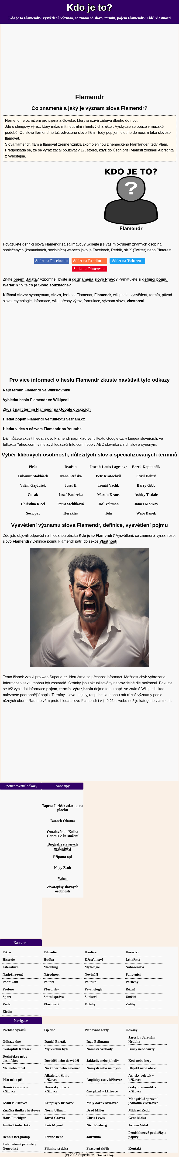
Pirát (33, 467)
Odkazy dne (12, 1041)
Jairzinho (93, 1137)
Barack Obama (62, 821)
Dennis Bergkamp (16, 1137)
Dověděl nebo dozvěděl (62, 1060)
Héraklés (70, 513)
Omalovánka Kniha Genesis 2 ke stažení (63, 834)
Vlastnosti (108, 541)
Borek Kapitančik (146, 467)
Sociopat (33, 513)
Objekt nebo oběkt (142, 1068)
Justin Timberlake (16, 1125)
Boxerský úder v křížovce (57, 1089)
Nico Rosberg (96, 1125)
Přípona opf (62, 857)
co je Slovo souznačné (49, 285)
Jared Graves (55, 1118)
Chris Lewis (95, 1118)
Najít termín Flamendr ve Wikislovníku (36, 390)
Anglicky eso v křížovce (104, 1080)
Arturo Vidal (138, 1125)
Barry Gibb (146, 485)
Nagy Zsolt (62, 868)
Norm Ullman (55, 1110)
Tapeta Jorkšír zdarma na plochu (62, 808)
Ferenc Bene (54, 1137)
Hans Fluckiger (14, 1118)
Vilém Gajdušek (33, 485)
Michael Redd (139, 1110)
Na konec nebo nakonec (62, 1068)
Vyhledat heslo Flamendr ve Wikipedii (36, 400)
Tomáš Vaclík (108, 485)
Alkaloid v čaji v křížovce (57, 1077)
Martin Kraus (108, 495)
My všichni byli (56, 1049)
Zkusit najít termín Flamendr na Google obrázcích (47, 409)
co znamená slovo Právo (94, 279)
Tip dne (49, 1030)
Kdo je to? (89, 7)
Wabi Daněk (146, 513)
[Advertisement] (90, 56)
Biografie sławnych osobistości (62, 846)
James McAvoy (146, 504)
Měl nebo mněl (14, 1068)
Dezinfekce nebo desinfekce (15, 1058)
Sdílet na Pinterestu (89, 269)
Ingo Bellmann (97, 1041)
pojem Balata (25, 279)
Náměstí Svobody (99, 1049)
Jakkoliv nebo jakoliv (102, 1060)
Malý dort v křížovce (102, 1103)
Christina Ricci (33, 504)
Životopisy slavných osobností (63, 889)
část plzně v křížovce (102, 1091)
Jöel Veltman (108, 504)
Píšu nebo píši (13, 1080)
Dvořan (71, 467)
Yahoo (63, 879)
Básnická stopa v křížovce (15, 1089)
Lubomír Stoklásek (33, 476)
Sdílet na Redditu (89, 261)
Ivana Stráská (70, 476)
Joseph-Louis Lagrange (108, 467)
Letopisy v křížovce (59, 1103)
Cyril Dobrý (146, 476)
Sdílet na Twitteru (127, 261)
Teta (108, 513)
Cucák (33, 495)
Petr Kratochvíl (108, 476)
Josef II (70, 485)
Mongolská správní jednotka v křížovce (143, 1101)
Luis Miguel (54, 1125)
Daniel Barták (55, 1041)
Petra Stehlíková (70, 504)
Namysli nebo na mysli (103, 1068)
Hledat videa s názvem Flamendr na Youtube (42, 429)
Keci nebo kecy (139, 1060)
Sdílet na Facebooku (51, 261)
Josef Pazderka (71, 495)
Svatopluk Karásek (17, 1049)
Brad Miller (95, 1110)
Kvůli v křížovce (15, 1103)
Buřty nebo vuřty (141, 1049)
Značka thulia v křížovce (21, 1110)
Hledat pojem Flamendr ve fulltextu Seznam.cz (44, 419)
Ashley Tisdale (146, 495)
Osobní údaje (105, 1155)
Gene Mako (137, 1118)
